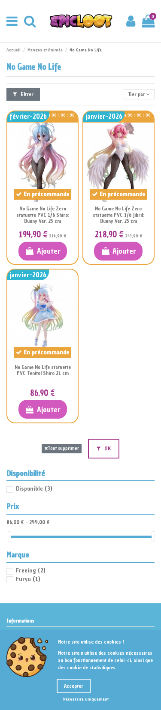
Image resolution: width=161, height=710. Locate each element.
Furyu (28, 579)
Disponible (34, 489)
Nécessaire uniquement (86, 699)
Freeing (30, 570)
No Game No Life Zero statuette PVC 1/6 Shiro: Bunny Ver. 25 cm (42, 215)
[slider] (9, 536)
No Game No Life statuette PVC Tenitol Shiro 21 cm (43, 370)
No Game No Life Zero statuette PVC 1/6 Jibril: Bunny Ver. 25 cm (118, 215)
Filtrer (23, 94)
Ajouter (43, 251)
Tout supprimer (61, 448)
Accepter (73, 686)
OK (104, 448)
